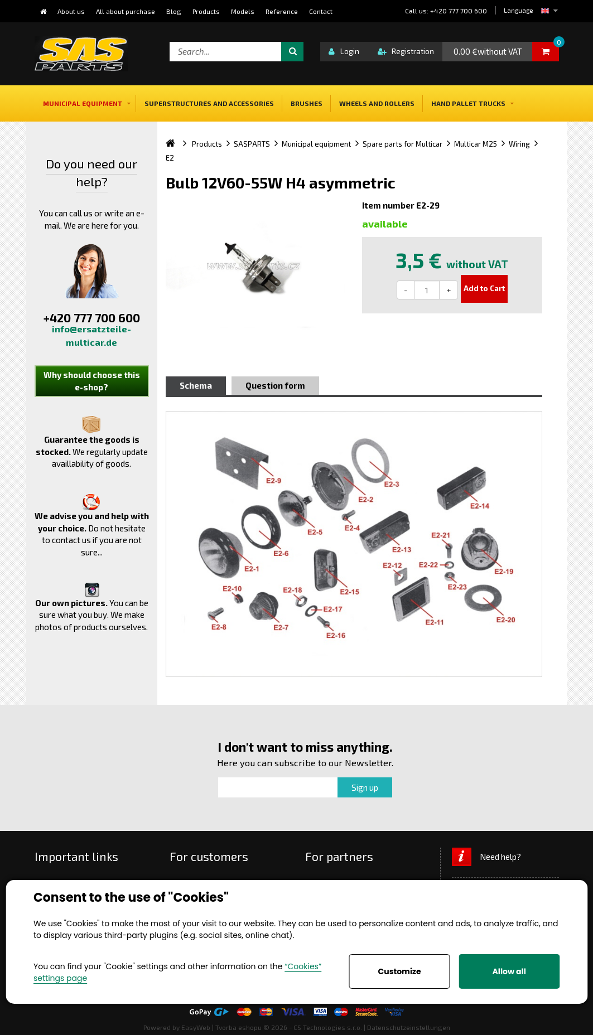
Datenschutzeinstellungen (408, 1027)
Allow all (509, 971)
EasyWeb (195, 1027)
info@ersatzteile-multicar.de (91, 335)
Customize (399, 971)
